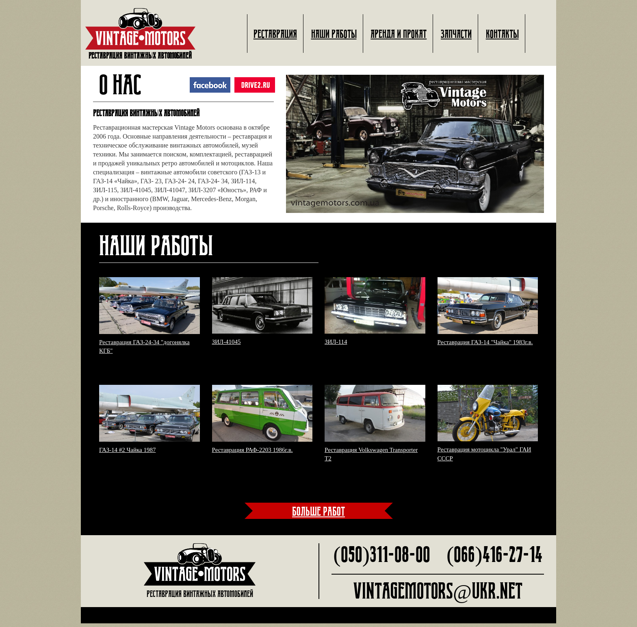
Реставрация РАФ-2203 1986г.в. (252, 453)
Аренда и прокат (398, 34)
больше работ (318, 514)
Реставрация (275, 34)
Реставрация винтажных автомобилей (140, 33)
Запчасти (456, 34)
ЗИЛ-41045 (226, 345)
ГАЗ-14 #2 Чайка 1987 (127, 453)
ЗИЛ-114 (336, 345)
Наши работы (334, 34)
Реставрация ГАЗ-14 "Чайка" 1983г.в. (485, 345)
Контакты (502, 34)
